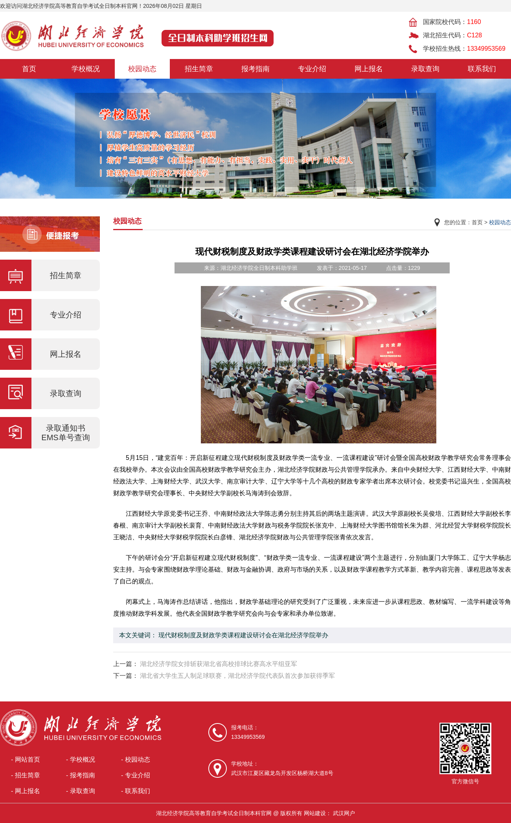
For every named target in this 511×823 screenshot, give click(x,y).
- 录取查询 (80, 791)
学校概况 (86, 69)
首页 (29, 69)
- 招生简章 (25, 775)
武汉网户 (344, 813)
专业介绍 (312, 69)
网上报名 (369, 69)
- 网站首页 (25, 759)
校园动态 (142, 69)
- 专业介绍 (135, 775)
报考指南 (255, 69)
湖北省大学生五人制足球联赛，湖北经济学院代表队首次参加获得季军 (237, 675)
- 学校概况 (80, 759)
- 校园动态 (135, 759)
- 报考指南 (80, 775)
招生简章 (199, 69)
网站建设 (315, 813)
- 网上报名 (25, 791)
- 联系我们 (135, 791)
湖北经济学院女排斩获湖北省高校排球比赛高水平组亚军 (218, 664)
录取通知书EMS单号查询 (65, 433)
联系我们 (482, 69)
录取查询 (425, 69)
